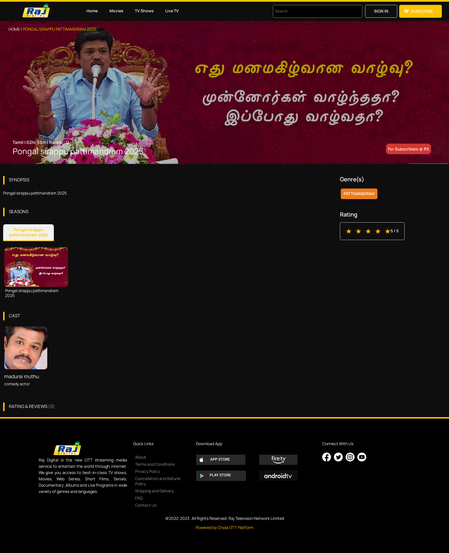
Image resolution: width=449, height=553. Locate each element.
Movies (116, 10)
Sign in (381, 11)
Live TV (172, 10)
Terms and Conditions (155, 464)
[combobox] (310, 11)
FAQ (139, 498)
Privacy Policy (147, 471)
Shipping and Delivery (154, 490)
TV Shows (144, 10)
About (140, 457)
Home (92, 10)
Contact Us (145, 505)
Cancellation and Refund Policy (157, 481)
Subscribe (422, 11)
